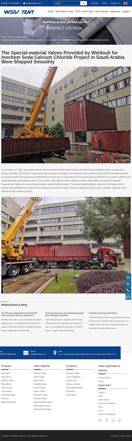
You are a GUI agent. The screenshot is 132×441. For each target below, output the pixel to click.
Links (100, 410)
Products (6, 365)
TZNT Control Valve (84, 11)
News (104, 3)
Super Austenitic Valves (43, 401)
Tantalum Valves (40, 398)
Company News (20, 37)
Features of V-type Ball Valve (104, 313)
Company (94, 3)
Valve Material (101, 11)
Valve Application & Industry (109, 367)
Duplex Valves (39, 391)
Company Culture (73, 383)
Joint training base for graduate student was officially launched (65, 314)
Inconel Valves (39, 387)
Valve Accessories (8, 401)
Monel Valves (39, 380)
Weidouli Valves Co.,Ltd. (21, 435)
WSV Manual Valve (64, 11)
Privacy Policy (125, 435)
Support (126, 11)
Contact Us (115, 3)
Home (50, 11)
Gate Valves (6, 376)
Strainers (5, 398)
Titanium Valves (40, 373)
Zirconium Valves (40, 394)
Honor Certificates (73, 376)
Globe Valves (6, 387)
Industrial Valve (104, 377)
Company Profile (72, 373)
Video (100, 395)
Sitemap (114, 435)
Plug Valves (6, 383)
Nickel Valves (39, 376)
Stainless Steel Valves (42, 409)
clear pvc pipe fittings (106, 413)
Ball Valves (5, 373)
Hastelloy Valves (40, 383)
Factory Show (71, 380)
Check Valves (6, 391)
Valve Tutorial (103, 399)
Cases (101, 381)
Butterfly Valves (7, 380)
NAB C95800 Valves (42, 405)
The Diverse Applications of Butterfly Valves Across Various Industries (19, 314)
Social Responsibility (74, 387)
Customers (70, 391)
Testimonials (71, 394)
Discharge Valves (8, 394)
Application (115, 11)
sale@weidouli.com (32, 3)
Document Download (106, 403)
